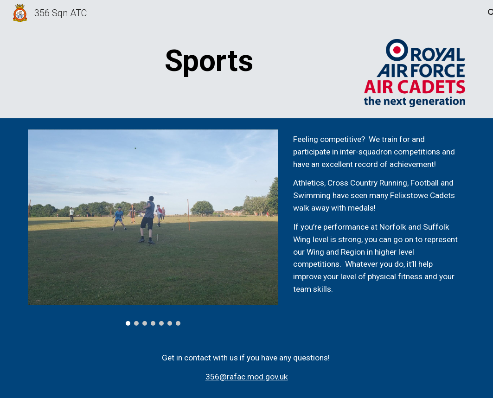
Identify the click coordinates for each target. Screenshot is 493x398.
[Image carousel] (153, 227)
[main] (209, 61)
